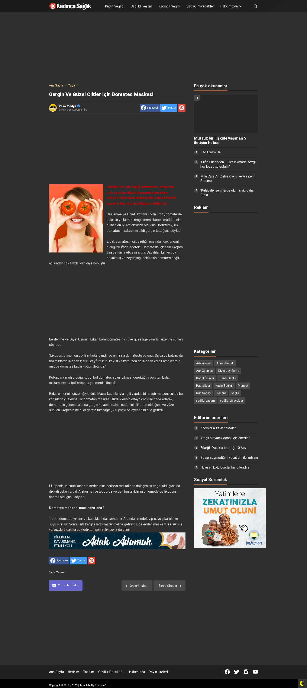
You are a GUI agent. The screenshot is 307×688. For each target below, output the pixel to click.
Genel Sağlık (228, 378)
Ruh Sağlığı (203, 393)
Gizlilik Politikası (110, 672)
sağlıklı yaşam (205, 400)
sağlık (235, 393)
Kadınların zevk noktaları (218, 428)
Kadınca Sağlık (169, 6)
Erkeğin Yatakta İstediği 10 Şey (223, 448)
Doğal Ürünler (205, 378)
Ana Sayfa (56, 672)
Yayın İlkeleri (158, 672)
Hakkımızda (136, 672)
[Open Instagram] (246, 671)
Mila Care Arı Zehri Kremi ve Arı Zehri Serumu (227, 178)
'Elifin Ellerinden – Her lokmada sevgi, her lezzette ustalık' (228, 164)
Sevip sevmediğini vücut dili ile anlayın (229, 458)
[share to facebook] (150, 108)
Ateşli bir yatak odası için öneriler (225, 438)
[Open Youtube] (255, 671)
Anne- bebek (225, 363)
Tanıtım (88, 672)
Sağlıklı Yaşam (141, 6)
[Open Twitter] (236, 671)
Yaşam (60, 572)
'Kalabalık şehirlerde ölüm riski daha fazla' (226, 192)
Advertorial (203, 363)
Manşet (243, 385)
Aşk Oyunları (204, 370)
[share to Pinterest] (181, 108)
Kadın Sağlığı (114, 6)
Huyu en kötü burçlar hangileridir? (224, 467)
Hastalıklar (203, 385)
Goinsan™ (100, 685)
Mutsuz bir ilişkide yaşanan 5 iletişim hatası (220, 140)
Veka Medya (69, 106)
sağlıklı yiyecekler (231, 400)
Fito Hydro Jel (211, 152)
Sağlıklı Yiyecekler (200, 6)
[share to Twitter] (168, 108)
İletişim (73, 672)
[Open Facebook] (227, 671)
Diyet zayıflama (228, 370)
